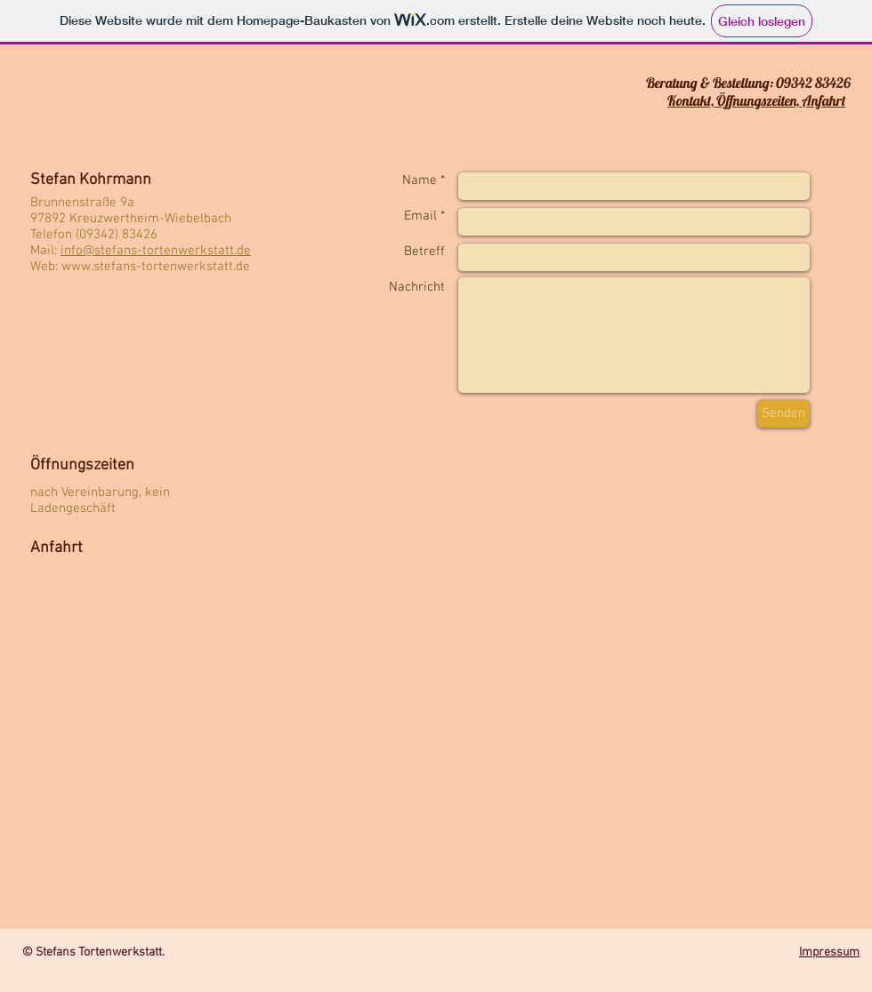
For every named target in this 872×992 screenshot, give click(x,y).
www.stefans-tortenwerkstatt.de (155, 267)
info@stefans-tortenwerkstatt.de (156, 251)
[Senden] (783, 414)
